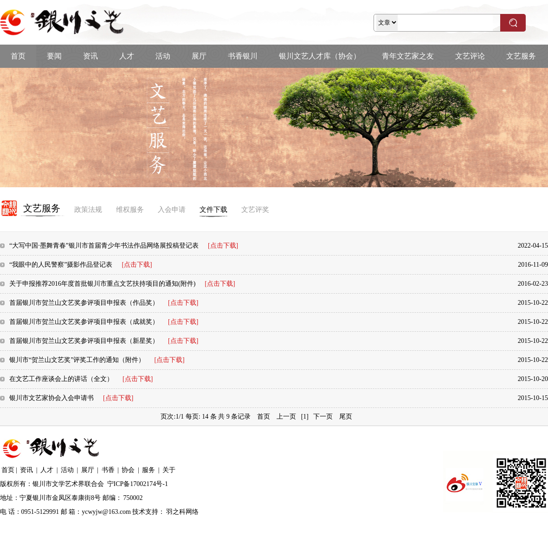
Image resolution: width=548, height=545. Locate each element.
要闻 (54, 56)
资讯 (90, 56)
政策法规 (88, 209)
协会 (128, 469)
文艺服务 (521, 56)
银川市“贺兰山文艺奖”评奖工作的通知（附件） (97, 359)
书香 (108, 469)
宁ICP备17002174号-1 (137, 483)
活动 (162, 56)
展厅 (199, 56)
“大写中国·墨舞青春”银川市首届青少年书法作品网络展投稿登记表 (123, 245)
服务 (148, 469)
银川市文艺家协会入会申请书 (71, 397)
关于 (168, 469)
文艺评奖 (255, 209)
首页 (18, 56)
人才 (126, 56)
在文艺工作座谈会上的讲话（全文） (81, 378)
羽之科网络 (182, 511)
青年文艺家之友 (408, 56)
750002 (133, 497)
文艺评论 (470, 56)
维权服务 (130, 209)
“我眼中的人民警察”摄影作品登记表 (80, 264)
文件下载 (213, 209)
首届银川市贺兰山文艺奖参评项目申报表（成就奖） (103, 321)
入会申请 (172, 209)
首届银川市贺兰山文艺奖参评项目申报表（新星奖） (103, 340)
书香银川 (243, 56)
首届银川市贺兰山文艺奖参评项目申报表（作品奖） (103, 302)
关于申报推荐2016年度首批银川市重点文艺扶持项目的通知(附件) (122, 283)
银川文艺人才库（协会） (320, 56)
